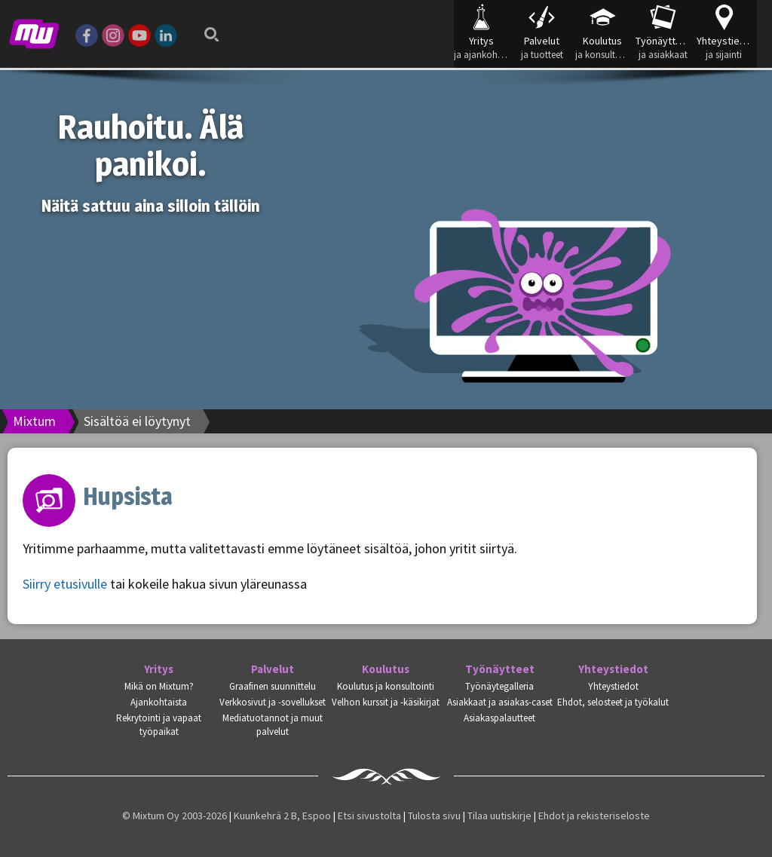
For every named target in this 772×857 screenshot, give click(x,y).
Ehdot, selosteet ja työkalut (613, 702)
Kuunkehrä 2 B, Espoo (282, 815)
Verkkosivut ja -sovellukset (272, 702)
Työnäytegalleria (499, 686)
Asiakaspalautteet (499, 718)
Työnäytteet (500, 669)
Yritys (158, 669)
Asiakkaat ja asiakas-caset (500, 702)
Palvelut (272, 669)
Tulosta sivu (434, 815)
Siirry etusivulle (65, 583)
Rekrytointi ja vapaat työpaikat (158, 725)
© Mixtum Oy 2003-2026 (174, 815)
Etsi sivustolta (369, 815)
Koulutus (385, 669)
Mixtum (34, 421)
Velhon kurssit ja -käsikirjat (386, 702)
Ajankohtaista (158, 702)
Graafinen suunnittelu (272, 686)
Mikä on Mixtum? (159, 686)
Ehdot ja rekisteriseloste (594, 815)
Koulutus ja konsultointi (385, 686)
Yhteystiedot (613, 669)
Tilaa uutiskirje (499, 815)
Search (207, 30)
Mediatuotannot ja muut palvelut (272, 725)
